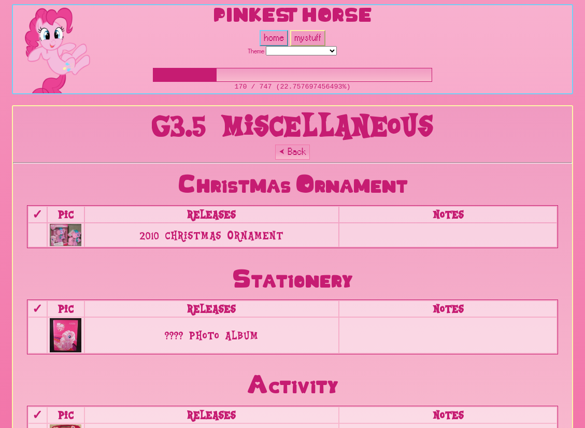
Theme (256, 51)
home (274, 38)
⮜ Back (292, 152)
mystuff (307, 38)
